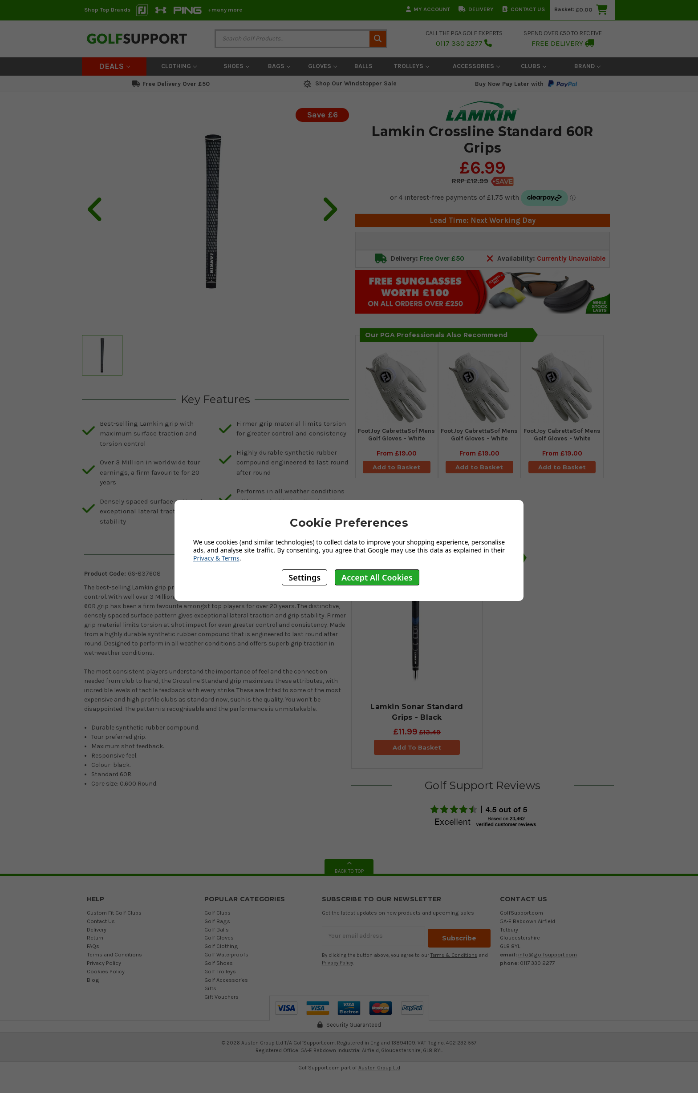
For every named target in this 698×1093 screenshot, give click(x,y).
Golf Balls (216, 929)
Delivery (476, 9)
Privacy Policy (104, 963)
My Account (428, 9)
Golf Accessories (226, 979)
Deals (114, 66)
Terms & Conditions (453, 953)
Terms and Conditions (114, 954)
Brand (587, 66)
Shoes (236, 66)
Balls (363, 66)
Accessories (476, 66)
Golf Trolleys (220, 971)
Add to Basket (396, 470)
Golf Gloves (219, 937)
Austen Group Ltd (379, 1068)
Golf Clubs (217, 912)
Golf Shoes (218, 963)
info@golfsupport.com (547, 954)
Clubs (533, 66)
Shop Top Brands (107, 9)
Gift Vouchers (221, 996)
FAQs (93, 946)
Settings (304, 577)
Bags (279, 66)
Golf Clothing (221, 946)
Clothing (179, 66)
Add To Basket (417, 747)
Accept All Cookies (377, 577)
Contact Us (523, 9)
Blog (93, 979)
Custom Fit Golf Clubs (114, 912)
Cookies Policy (106, 971)
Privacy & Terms (216, 558)
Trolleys (411, 66)
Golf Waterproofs (226, 954)
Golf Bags (217, 921)
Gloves (322, 66)
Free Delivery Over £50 (171, 84)
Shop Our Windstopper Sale (349, 83)
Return (95, 937)
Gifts (210, 988)
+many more (225, 9)
